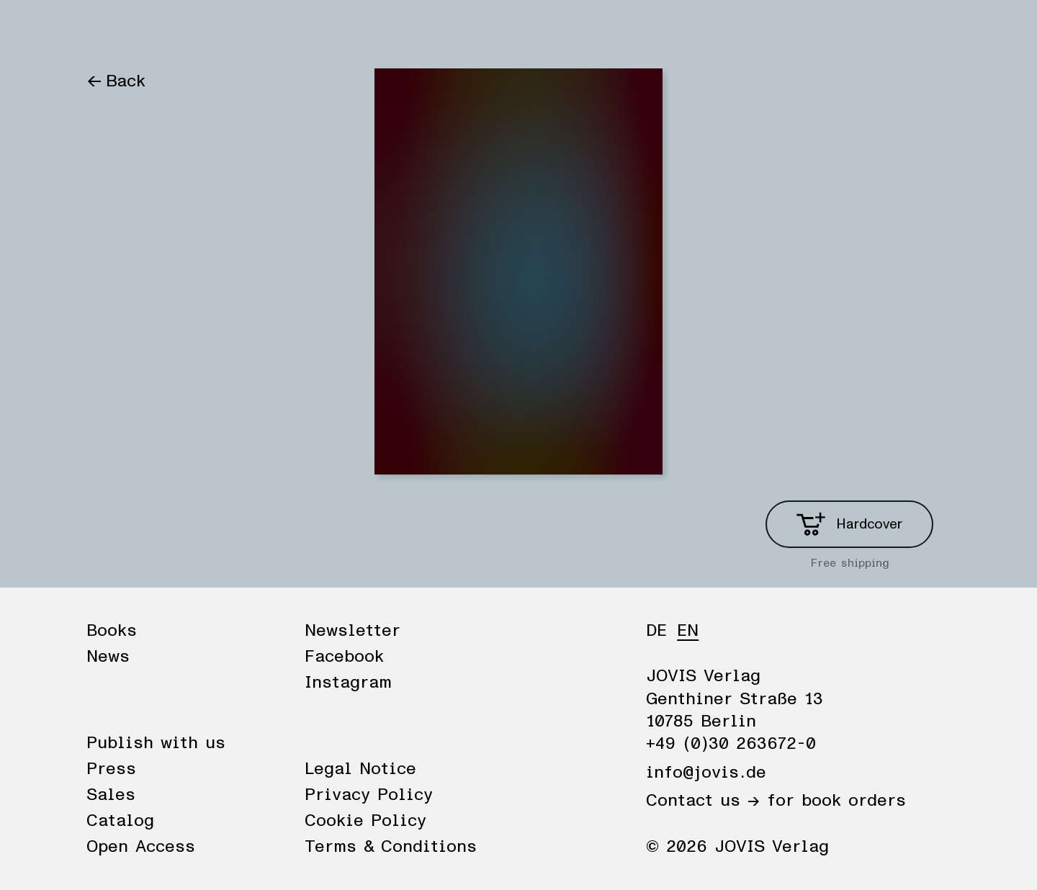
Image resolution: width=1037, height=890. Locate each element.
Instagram (348, 682)
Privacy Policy (369, 795)
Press (111, 769)
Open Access (140, 846)
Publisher (250, 30)
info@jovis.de (706, 772)
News (175, 30)
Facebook (344, 656)
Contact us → (703, 800)
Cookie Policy (365, 821)
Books (111, 30)
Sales (110, 795)
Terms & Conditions (391, 846)
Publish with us (155, 743)
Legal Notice (360, 769)
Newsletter (352, 630)
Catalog (120, 821)
